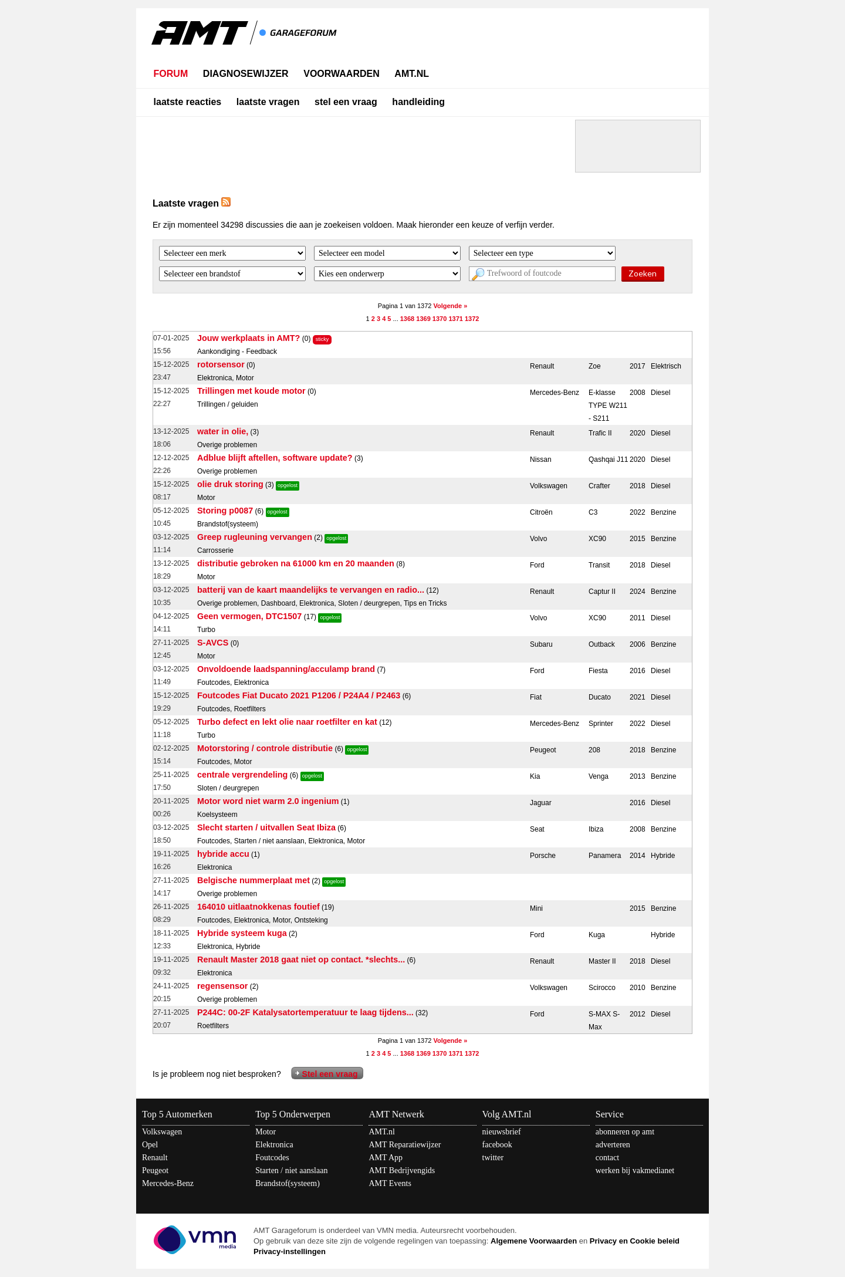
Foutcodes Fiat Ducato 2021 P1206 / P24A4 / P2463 (298, 695)
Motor (265, 1131)
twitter (493, 1157)
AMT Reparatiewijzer (405, 1144)
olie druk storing (230, 484)
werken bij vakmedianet (635, 1170)
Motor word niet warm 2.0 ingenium (268, 801)
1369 (423, 318)
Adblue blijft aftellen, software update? (275, 457)
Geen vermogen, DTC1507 (249, 616)
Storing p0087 (225, 510)
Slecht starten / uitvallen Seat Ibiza (266, 827)
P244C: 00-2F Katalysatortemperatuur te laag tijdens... (305, 1012)
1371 (455, 318)
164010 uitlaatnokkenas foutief (258, 906)
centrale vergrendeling (242, 774)
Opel (150, 1144)
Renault (155, 1157)
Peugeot (155, 1170)
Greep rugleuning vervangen (254, 537)
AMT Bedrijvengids (402, 1170)
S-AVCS (212, 642)
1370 (439, 318)
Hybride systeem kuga (242, 933)
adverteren (613, 1144)
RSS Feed (226, 202)
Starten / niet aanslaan (291, 1170)
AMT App (386, 1157)
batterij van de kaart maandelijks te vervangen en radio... (310, 589)
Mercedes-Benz (168, 1183)
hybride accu (223, 854)
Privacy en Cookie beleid (635, 1241)
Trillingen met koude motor (251, 391)
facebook (497, 1144)
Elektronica (274, 1144)
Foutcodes (272, 1157)
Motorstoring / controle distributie (265, 748)
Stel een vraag (330, 1074)
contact (607, 1157)
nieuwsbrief (501, 1131)
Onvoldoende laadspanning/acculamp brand (286, 669)
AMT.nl (381, 1131)
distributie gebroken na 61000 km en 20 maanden (295, 563)
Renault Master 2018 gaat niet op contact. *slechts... (301, 959)
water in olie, (222, 431)
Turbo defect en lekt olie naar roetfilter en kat (287, 722)
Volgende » (450, 305)
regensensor (222, 986)
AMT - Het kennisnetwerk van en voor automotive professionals (245, 40)
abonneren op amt (625, 1131)
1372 (472, 318)
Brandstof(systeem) (287, 1183)
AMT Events (390, 1183)
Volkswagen (162, 1131)
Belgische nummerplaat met (253, 880)
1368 (407, 318)
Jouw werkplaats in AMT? (248, 338)
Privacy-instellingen (290, 1251)
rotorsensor (221, 364)
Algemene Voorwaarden (534, 1241)
